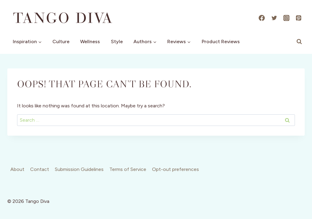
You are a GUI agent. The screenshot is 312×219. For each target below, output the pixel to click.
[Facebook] (262, 18)
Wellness (90, 41)
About (17, 169)
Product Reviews (221, 41)
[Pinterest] (298, 18)
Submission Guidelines (79, 169)
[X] (274, 18)
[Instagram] (286, 18)
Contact (39, 169)
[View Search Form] (299, 41)
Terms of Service (127, 169)
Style (117, 41)
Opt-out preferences (175, 169)
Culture (60, 41)
